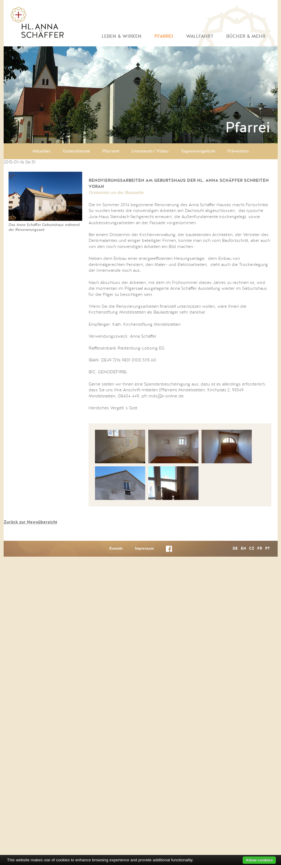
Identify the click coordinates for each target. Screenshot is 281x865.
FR (259, 549)
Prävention (238, 151)
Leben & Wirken (122, 36)
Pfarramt (110, 151)
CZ (251, 549)
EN (243, 549)
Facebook (169, 550)
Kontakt (116, 549)
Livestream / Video (150, 151)
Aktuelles (41, 151)
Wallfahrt (199, 36)
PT (267, 549)
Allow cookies (259, 860)
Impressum (144, 549)
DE (235, 549)
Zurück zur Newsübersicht (30, 522)
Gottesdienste (76, 151)
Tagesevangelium (198, 151)
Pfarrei (163, 36)
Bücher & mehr (245, 36)
